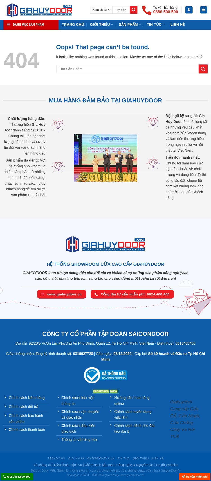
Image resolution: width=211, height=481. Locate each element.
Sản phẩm (130, 24)
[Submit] (133, 10)
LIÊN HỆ (158, 458)
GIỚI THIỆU (141, 458)
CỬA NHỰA (76, 458)
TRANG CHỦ (73, 25)
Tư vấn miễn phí (195, 476)
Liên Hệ (178, 25)
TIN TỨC (155, 24)
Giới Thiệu (101, 24)
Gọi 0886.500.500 (16, 476)
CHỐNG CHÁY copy (101, 458)
